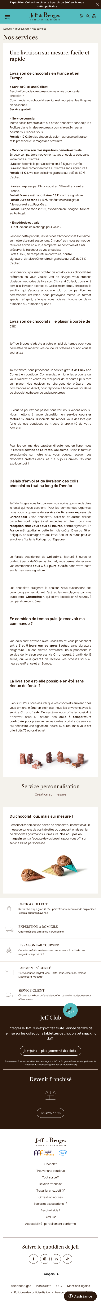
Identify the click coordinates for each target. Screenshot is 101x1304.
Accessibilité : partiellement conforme (50, 1224)
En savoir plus (53, 1113)
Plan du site (43, 1286)
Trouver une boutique (50, 1171)
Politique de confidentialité (32, 1292)
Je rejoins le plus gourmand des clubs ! (51, 1051)
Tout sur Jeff (22, 28)
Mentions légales (78, 1286)
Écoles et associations (50, 1204)
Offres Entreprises (51, 1197)
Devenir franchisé (50, 1184)
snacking (89, 1033)
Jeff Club (50, 1217)
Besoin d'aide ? (50, 1210)
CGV (59, 1286)
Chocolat (50, 1164)
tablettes (51, 1033)
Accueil (7, 28)
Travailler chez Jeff (50, 1190)
